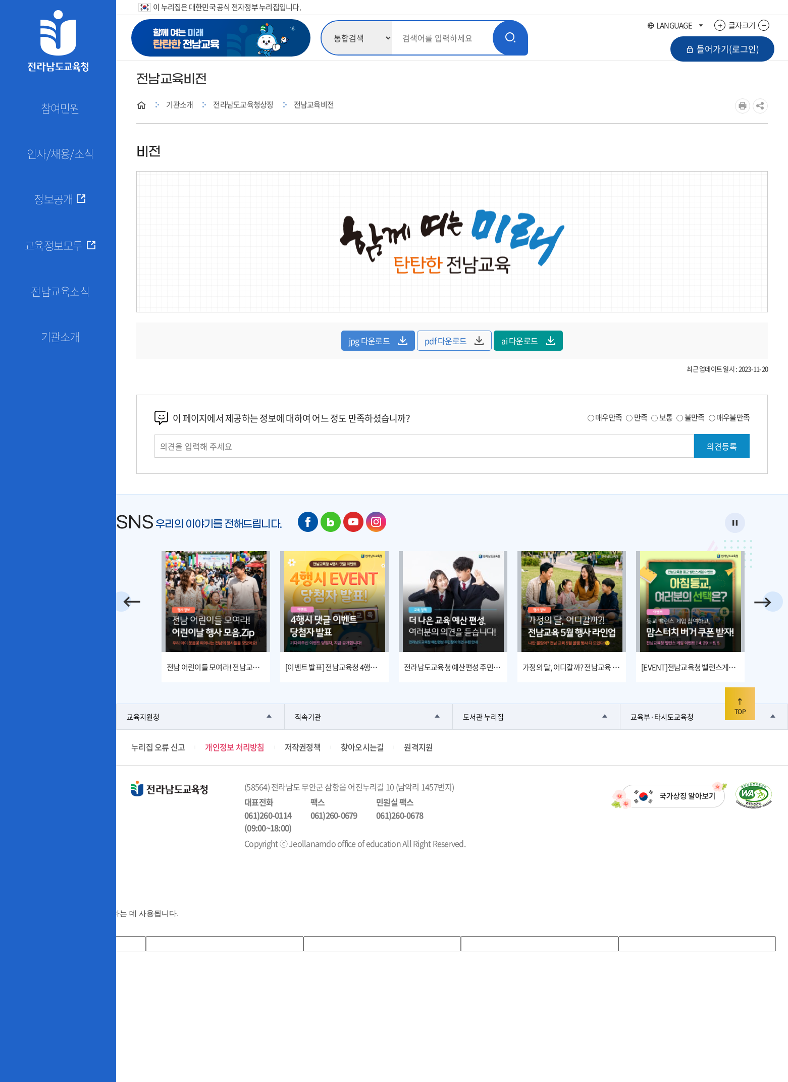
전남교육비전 (314, 104)
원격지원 (418, 747)
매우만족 (608, 417)
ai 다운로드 (528, 341)
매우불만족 (733, 417)
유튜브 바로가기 (353, 522)
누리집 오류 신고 (158, 747)
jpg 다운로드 (378, 341)
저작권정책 (303, 747)
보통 (666, 417)
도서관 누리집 (483, 717)
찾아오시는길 (362, 747)
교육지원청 (143, 717)
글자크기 (741, 25)
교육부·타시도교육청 (662, 717)
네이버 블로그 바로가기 (331, 522)
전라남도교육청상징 (243, 104)
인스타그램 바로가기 (376, 522)
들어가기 (722, 49)
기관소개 (179, 104)
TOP (740, 704)
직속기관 (308, 717)
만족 (641, 417)
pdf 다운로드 (454, 341)
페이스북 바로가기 (308, 522)
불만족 (695, 417)
